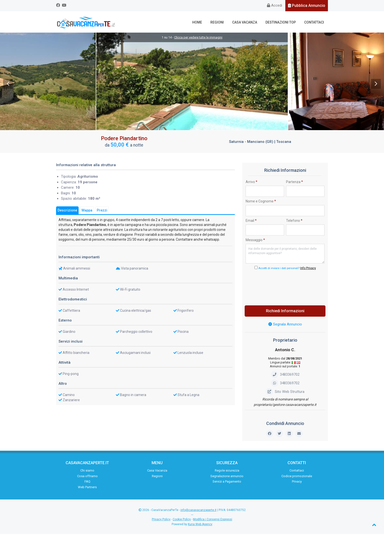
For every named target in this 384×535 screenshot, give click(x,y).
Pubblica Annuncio (306, 5)
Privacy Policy (161, 520)
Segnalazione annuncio (226, 477)
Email (251, 222)
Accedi (274, 5)
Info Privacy (308, 269)
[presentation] (285, 287)
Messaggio (255, 241)
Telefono (294, 222)
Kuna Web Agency (200, 525)
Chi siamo (87, 471)
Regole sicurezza (227, 471)
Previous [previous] (8, 85)
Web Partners (87, 488)
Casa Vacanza (247, 22)
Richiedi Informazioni (285, 312)
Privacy (297, 483)
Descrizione (67, 211)
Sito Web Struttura (285, 392)
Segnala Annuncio (285, 325)
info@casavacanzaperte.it (198, 511)
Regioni (221, 22)
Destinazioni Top (282, 22)
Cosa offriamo (87, 477)
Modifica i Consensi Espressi (212, 520)
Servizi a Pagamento (227, 483)
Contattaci (315, 22)
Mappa (87, 211)
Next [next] (376, 85)
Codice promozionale (296, 477)
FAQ (87, 483)
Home (203, 22)
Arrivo (251, 183)
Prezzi (102, 211)
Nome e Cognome (261, 202)
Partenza (294, 183)
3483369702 (285, 375)
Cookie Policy (182, 520)
